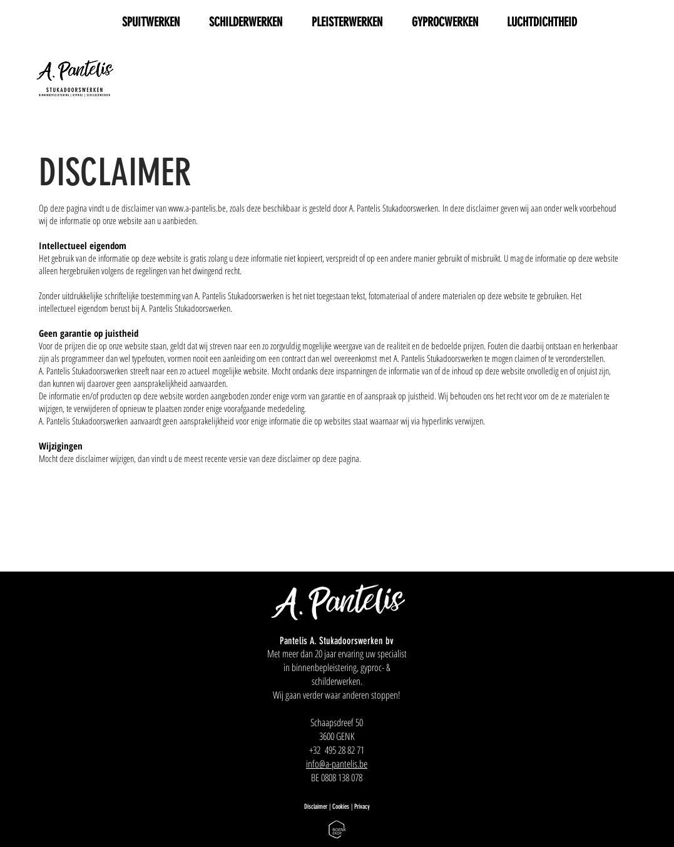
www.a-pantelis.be (197, 208)
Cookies (341, 807)
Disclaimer (315, 807)
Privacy (362, 807)
